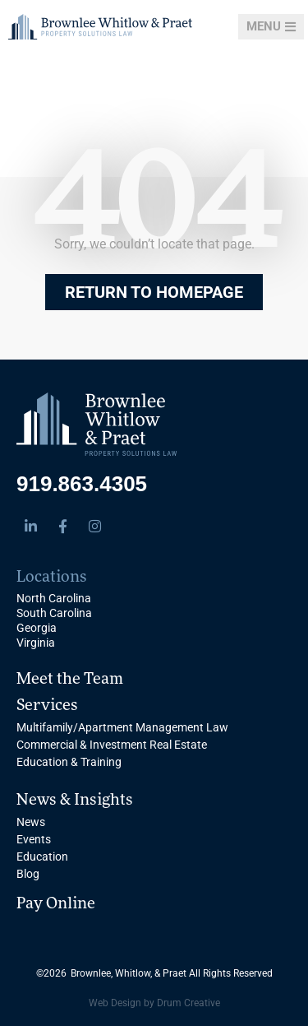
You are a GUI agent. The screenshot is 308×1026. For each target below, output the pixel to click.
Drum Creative (188, 1003)
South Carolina (54, 613)
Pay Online (55, 904)
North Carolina (53, 598)
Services (47, 706)
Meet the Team (69, 679)
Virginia (35, 642)
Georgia (36, 627)
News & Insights (74, 800)
